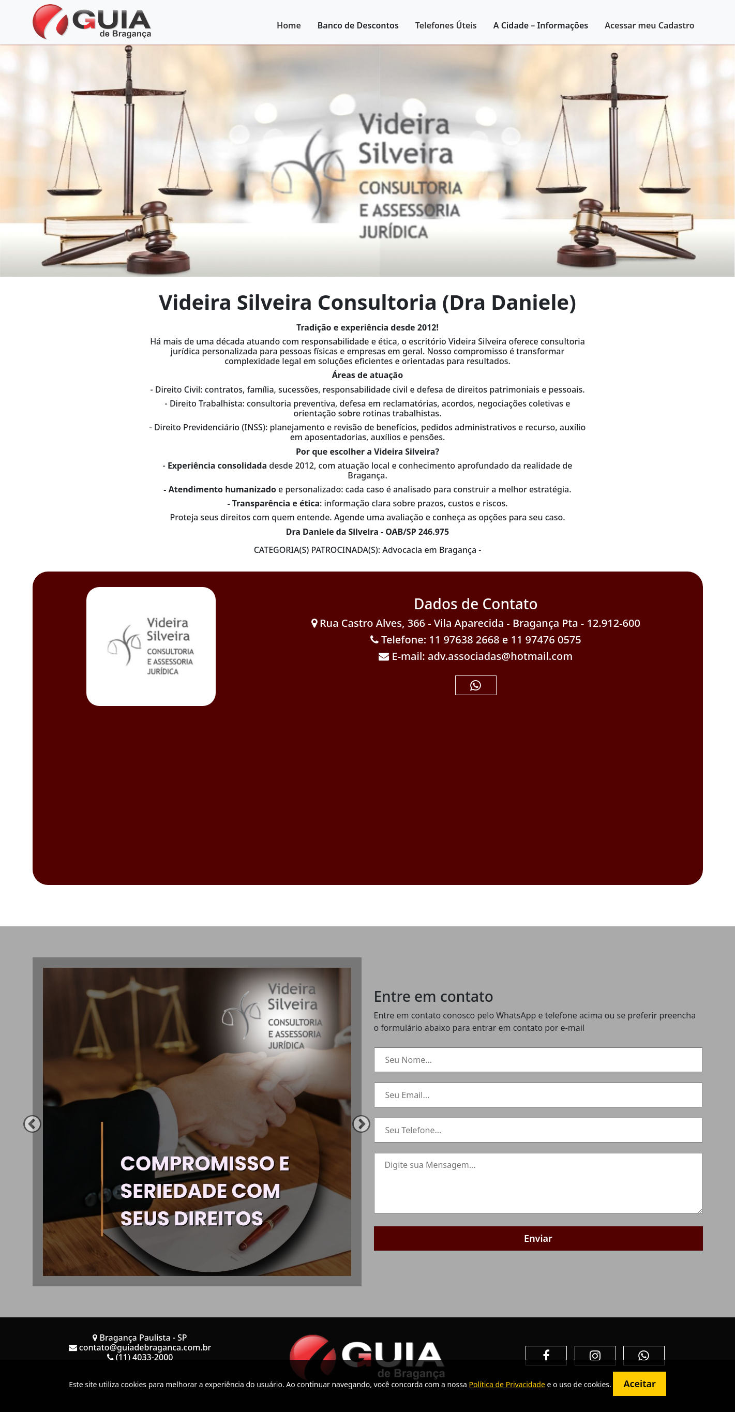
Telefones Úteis (446, 25)
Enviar (538, 1238)
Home (289, 25)
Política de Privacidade (507, 1384)
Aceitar (639, 1383)
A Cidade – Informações (540, 25)
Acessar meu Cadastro (649, 25)
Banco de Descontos (358, 25)
